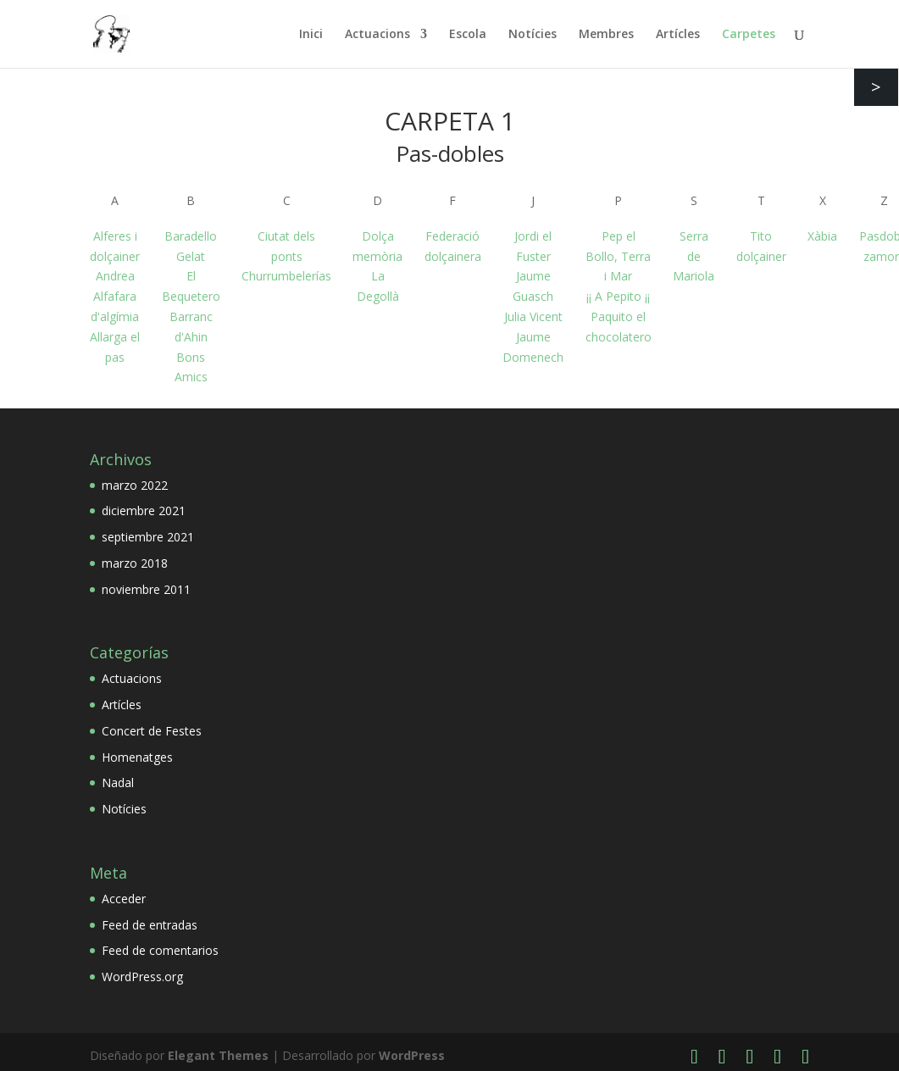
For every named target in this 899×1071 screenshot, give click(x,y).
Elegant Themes (218, 1055)
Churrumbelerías (286, 276)
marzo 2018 (135, 563)
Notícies (532, 35)
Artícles (678, 35)
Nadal (118, 782)
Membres (606, 35)
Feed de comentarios (160, 950)
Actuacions (377, 35)
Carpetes (748, 35)
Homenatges (137, 757)
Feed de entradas (149, 925)
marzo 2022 (135, 485)
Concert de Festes (152, 731)
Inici (311, 35)
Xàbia (822, 236)
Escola (467, 35)
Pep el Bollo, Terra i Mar (618, 256)
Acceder (124, 899)
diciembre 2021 (144, 510)
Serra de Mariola (693, 256)
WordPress (412, 1055)
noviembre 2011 (146, 589)
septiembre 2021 (148, 537)
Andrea (115, 276)
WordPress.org (142, 976)
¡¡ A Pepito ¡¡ (618, 296)
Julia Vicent (533, 316)
